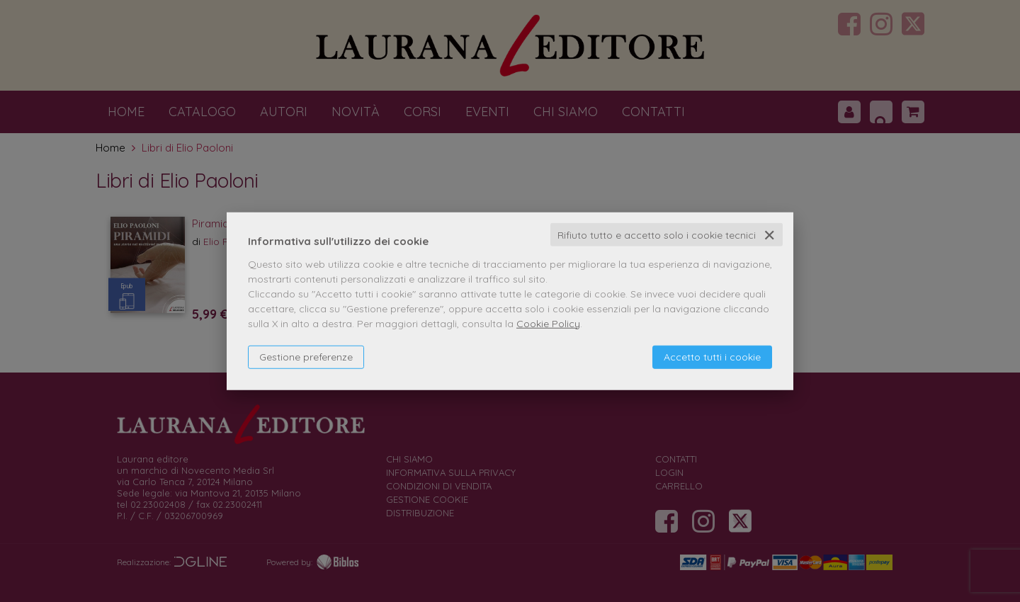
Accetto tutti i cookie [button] (712, 356)
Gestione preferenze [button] (306, 356)
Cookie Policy (548, 323)
